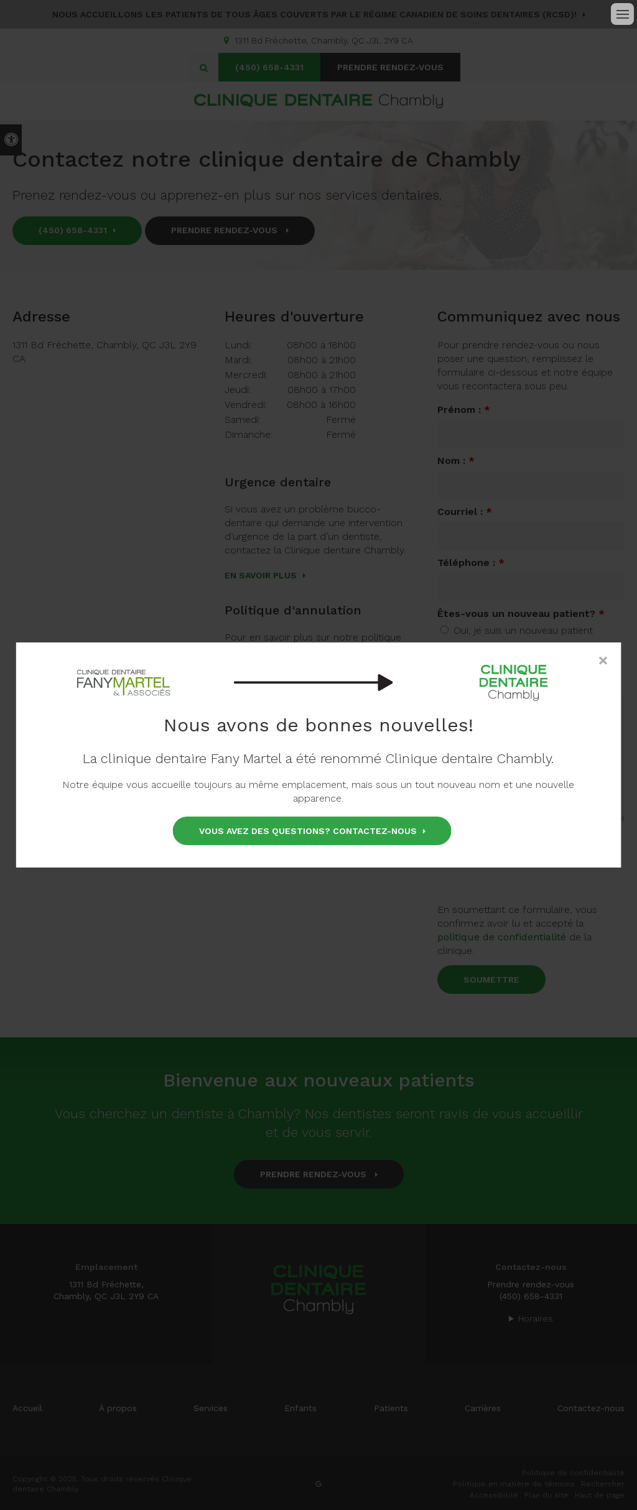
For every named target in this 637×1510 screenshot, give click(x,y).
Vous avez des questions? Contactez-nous (308, 831)
